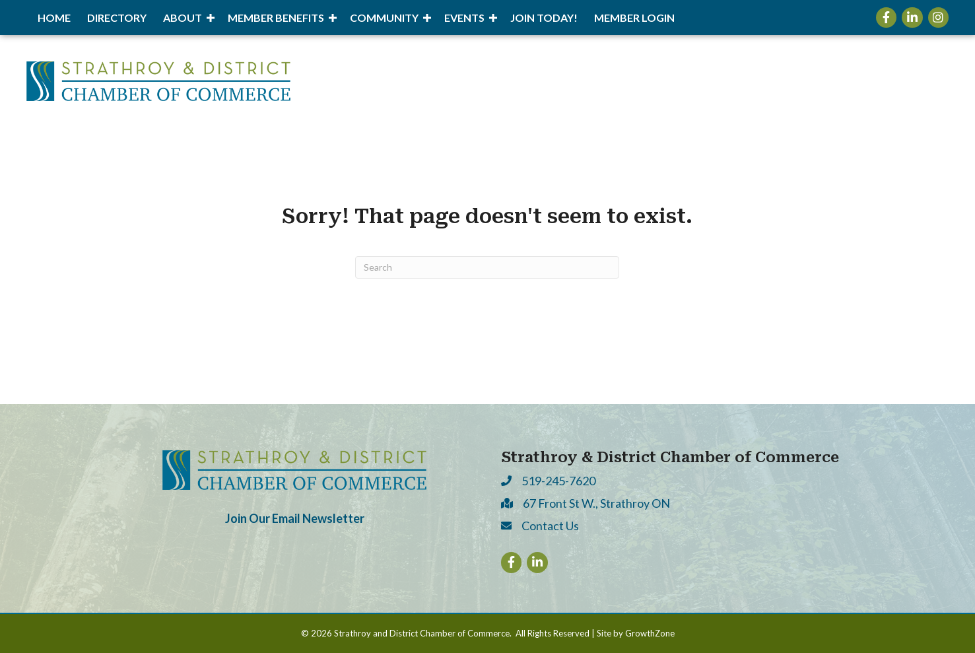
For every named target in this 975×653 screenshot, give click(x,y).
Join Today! (544, 17)
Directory (117, 17)
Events (464, 17)
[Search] (487, 267)
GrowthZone (650, 633)
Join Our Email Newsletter (294, 518)
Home (54, 17)
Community (384, 17)
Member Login (634, 17)
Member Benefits (276, 17)
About (182, 17)
